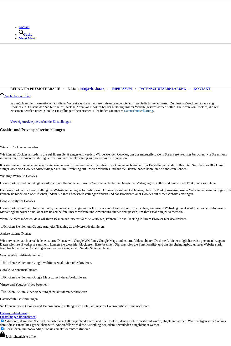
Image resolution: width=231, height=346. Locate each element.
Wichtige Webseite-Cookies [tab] (18, 176)
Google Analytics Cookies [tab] (17, 201)
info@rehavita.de (91, 88)
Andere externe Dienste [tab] (15, 233)
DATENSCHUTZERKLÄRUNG (162, 88)
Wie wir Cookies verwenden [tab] (19, 147)
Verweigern (18, 121)
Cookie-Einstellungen (56, 121)
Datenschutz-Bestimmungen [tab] (19, 299)
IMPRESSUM (122, 88)
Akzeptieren (34, 121)
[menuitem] (120, 27)
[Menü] (27, 38)
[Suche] (25, 34)
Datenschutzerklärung (138, 111)
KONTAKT (202, 88)
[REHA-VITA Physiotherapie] (41, 20)
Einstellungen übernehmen (18, 317)
